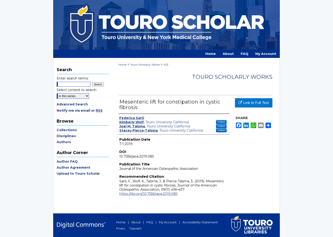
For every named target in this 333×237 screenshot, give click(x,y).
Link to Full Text (253, 103)
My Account (168, 222)
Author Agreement (73, 167)
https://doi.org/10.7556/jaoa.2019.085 (148, 194)
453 (165, 64)
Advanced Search (72, 104)
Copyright (136, 228)
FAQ (149, 222)
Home (122, 64)
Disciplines (66, 136)
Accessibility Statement (200, 222)
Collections (67, 130)
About (136, 222)
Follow (221, 121)
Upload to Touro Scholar (78, 173)
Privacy (120, 228)
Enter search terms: (73, 78)
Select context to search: (77, 90)
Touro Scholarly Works (145, 64)
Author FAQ (67, 161)
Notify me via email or (80, 110)
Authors (64, 142)
